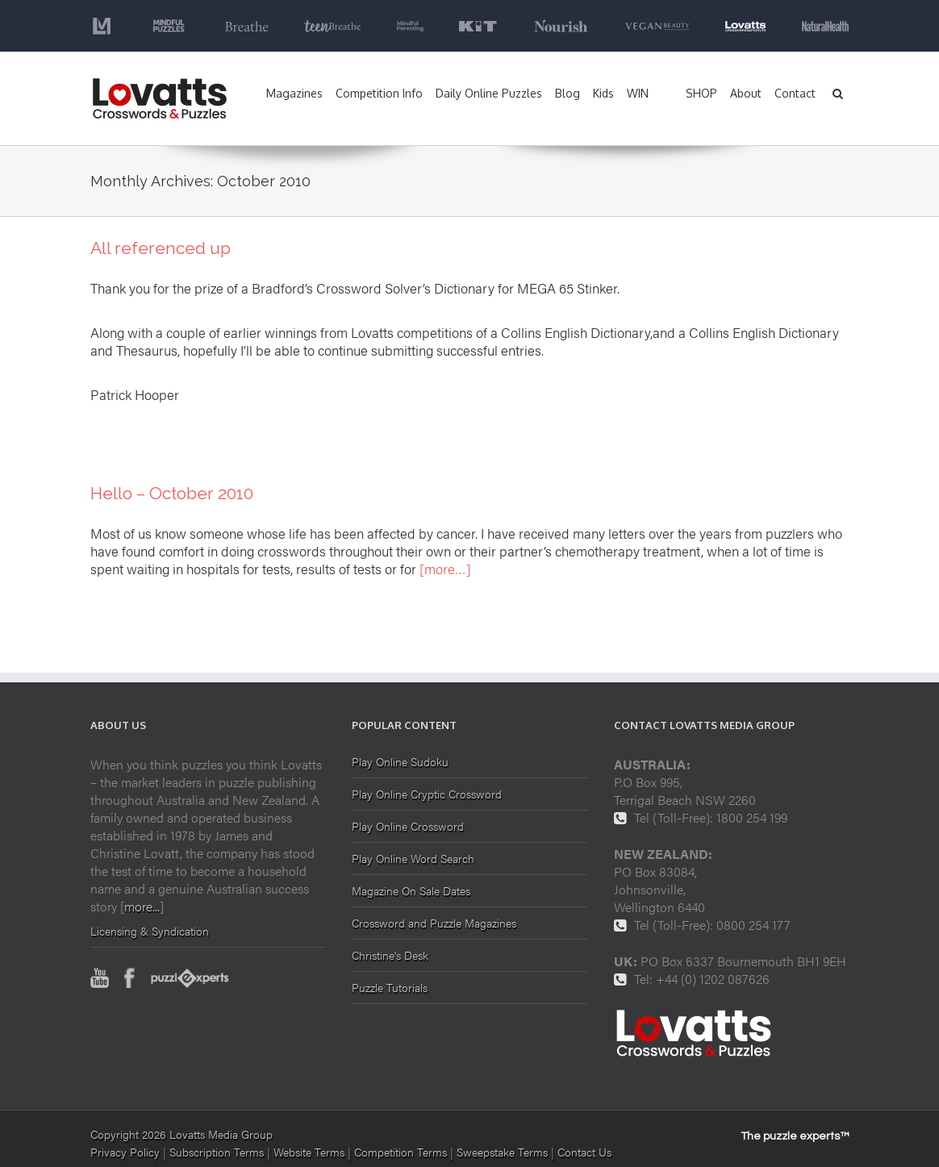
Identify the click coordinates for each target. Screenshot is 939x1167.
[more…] (445, 568)
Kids (603, 93)
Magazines (294, 93)
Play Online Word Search (413, 858)
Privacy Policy (125, 1152)
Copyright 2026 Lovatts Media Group (181, 1134)
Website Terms (308, 1152)
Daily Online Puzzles (489, 93)
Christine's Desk (390, 955)
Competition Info (379, 93)
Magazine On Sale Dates (411, 890)
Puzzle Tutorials (390, 987)
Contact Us (584, 1152)
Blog (567, 93)
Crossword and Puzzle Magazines (434, 923)
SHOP (701, 93)
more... (142, 906)
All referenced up (160, 248)
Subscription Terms (216, 1152)
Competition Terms (402, 1152)
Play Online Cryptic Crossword (427, 794)
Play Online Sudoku (400, 762)
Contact (795, 93)
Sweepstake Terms (504, 1152)
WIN (638, 93)
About (746, 93)
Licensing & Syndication (149, 931)
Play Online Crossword (408, 826)
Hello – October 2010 (171, 493)
